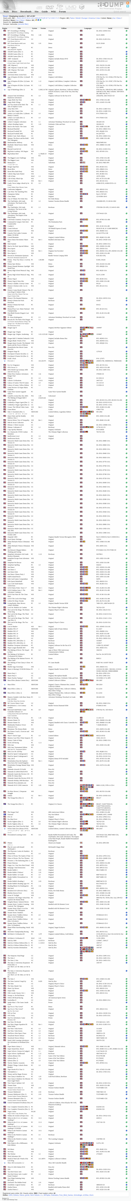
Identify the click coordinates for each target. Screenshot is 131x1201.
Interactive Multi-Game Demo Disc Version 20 (19, 471)
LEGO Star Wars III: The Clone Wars (18, 595)
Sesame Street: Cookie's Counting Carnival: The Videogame (18, 905)
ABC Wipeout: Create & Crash (17, 68)
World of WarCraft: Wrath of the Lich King (18, 1160)
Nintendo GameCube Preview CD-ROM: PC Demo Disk (19, 775)
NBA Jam (11, 745)
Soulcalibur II (12, 1000)
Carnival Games (13, 181)
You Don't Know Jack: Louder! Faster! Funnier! (17, 1175)
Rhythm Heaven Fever (15, 893)
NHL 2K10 (11, 759)
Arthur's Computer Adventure (17, 122)
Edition (63, 28)
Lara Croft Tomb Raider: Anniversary (15, 585)
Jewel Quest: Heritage (14, 539)
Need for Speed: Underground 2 (18, 754)
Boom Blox (11, 169)
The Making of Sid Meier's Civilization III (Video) (16, 655)
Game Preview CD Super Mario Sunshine (18, 388)
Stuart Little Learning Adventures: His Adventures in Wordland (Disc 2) (18, 1042)
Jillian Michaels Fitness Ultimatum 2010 (19, 543)
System (34, 28)
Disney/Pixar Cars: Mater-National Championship (19, 310)
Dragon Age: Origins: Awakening (18, 334)
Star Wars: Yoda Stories (15, 1029)
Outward (10, 814)
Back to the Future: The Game (17, 126)
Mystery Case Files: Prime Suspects (19, 738)
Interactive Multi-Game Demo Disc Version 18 (19, 463)
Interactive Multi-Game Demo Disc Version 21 (19, 475)
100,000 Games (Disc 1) (15, 52)
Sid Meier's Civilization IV (16, 938)
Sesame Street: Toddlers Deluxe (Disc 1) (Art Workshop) (18, 916)
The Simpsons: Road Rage (16, 956)
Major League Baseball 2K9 (16, 648)
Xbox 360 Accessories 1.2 (16, 1163)
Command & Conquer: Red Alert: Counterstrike (18, 223)
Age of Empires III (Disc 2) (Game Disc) (19, 82)
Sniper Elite (11, 991)
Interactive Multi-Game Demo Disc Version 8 (19, 521)
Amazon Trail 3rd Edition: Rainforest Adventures (16, 97)
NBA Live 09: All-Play (15, 751)
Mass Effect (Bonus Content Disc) (18, 680)
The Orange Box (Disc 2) (16, 798)
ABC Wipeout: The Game (16, 70)
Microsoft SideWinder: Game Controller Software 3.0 (18, 712)
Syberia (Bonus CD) (14, 1056)
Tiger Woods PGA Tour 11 (16, 1069)
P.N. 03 (10, 817)
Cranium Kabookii (13, 231)
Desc (119, 18)
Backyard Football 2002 (15, 134)
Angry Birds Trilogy (14, 102)
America (92, 18)
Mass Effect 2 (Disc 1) (15, 689)
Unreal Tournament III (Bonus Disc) (19, 1103)
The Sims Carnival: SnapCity (17, 981)
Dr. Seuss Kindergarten (15, 317)
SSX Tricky (11, 1015)
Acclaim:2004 (12, 72)
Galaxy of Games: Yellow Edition (18, 385)
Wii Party (11, 1152)
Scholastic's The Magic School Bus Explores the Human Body (19, 899)
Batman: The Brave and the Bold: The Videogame (18, 139)
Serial (110, 28)
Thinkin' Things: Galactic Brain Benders (18, 1066)
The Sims (11, 984)
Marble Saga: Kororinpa (15, 667)
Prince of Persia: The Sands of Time (19, 856)
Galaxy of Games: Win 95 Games (18, 383)
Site (37, 11)
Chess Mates (12, 196)
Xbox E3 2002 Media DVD (16, 1167)
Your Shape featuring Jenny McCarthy (16, 1179)
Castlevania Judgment (14, 189)
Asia (98, 18)
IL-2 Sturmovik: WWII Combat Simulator (18, 433)
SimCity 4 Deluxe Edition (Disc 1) (18, 943)
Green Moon (12, 409)
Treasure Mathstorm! (14, 1092)
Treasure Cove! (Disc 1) (16, 1089)
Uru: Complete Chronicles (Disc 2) (19, 1109)
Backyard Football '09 (14, 131)
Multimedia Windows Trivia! (17, 726)
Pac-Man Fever (12, 819)
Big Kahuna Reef (13, 154)
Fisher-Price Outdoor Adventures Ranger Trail (18, 375)
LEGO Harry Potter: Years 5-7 (17, 588)
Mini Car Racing (13, 718)
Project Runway (13, 863)
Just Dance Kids (13, 572)
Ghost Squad (12, 400)
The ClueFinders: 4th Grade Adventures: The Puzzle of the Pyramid (17, 203)
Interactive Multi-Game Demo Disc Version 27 (19, 488)
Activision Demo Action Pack (17, 75)
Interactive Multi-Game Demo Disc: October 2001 (19, 534)
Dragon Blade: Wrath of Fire (17, 341)
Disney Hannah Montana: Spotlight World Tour (19, 267)
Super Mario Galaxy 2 (15, 1046)
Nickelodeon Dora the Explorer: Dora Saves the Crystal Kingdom (18, 762)
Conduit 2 (11, 226)
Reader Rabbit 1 (13, 870)
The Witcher (11, 1154)
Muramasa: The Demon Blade (17, 729)
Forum (62, 11)
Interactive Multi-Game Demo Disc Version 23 (19, 479)
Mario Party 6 (12, 676)
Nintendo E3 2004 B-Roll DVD (18, 772)
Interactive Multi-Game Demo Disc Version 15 (19, 458)
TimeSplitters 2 (12, 1072)
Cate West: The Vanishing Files (17, 192)
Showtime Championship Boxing (18, 932)
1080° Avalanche (13, 59)
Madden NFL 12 (13, 636)
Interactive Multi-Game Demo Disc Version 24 (19, 483)
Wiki (53, 11)
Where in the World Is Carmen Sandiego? (17, 1131)
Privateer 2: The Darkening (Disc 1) (19, 861)
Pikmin (10, 844)
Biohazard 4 (12, 163)
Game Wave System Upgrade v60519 (17, 393)
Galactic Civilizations (14, 380)
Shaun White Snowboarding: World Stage (19, 928)
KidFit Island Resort (14, 577)
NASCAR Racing (13, 743)
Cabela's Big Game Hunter (16, 174)
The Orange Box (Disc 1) (16, 804)
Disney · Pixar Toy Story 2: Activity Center (19, 261)
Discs (14, 11)
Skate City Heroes (13, 988)
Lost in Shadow (12, 626)
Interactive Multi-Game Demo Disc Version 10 (19, 442)
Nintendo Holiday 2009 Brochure (18, 780)
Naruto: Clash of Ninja (15, 740)
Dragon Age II (12, 328)
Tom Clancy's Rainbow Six (16, 1076)
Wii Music (11, 1149)
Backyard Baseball (13, 129)
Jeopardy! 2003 (12, 537)
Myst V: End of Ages (14, 736)
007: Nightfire (15, 48)
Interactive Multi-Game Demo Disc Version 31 (19, 496)
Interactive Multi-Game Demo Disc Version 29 (19, 492)
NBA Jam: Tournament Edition (17, 748)
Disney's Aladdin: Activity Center (18, 283)
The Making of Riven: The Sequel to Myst (18, 651)
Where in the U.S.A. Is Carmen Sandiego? (17, 1119)
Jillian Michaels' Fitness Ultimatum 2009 (19, 547)
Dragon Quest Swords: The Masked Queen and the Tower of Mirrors (19, 344)
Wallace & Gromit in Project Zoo (18, 1116)
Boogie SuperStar (13, 167)
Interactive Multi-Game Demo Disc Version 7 (19, 517)
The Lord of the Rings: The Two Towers (18, 623)
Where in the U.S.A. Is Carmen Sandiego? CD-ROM (17, 1127)
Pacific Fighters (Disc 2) (15, 824)
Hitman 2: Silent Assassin (16, 425)
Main (6, 11)
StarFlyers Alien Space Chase (17, 1033)
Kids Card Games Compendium (18, 579)
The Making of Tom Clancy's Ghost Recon (19, 663)
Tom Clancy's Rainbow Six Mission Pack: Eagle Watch (19, 1080)
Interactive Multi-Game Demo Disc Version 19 (19, 467)
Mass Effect (11, 684)
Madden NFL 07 (13, 629)
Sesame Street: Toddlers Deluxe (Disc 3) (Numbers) (18, 924)
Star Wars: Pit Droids (14, 1022)
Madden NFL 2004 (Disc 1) (16, 641)
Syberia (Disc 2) (13, 1061)
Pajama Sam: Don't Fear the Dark (18, 826)
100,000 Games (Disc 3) (15, 56)
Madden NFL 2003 (14, 638)
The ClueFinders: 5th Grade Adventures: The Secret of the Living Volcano (17, 209)
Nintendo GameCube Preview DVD (19, 778)
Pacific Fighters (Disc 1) (15, 821)
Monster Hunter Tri (14, 720)
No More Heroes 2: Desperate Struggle (17, 792)
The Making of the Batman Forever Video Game (19, 659)
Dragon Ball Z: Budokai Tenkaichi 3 (19, 338)
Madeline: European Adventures (18, 645)
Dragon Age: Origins (14, 332)
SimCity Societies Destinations (17, 948)
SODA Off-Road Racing (15, 998)
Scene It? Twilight (13, 895)
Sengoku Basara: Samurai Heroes (18, 902)
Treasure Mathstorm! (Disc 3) (18, 1095)
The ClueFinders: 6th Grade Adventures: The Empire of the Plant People (17, 215)
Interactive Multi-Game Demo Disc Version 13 (19, 454)
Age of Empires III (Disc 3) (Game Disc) (19, 86)
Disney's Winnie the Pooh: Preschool (16, 301)
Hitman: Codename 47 (15, 427)
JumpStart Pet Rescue (14, 562)
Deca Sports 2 (12, 253)
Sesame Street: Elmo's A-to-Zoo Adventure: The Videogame (18, 909)
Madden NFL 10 (13, 634)
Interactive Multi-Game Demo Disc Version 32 (19, 500)
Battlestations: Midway (15, 142)
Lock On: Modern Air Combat (17, 607)
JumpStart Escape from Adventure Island (18, 559)
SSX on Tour (12, 1013)
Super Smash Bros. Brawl (16, 1049)
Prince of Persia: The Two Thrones (18, 858)
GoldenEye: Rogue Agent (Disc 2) (18, 405)
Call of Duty (11, 176)
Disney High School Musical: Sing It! (18, 271)
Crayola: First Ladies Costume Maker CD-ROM (17, 234)
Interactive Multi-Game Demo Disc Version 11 (19, 446)
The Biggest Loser (13, 160)
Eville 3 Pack (12, 358)
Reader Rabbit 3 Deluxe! (15, 872)
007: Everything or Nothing (18, 32)
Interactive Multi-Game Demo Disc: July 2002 (19, 529)
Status (126, 28)
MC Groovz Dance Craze (16, 703)
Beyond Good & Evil (14, 149)
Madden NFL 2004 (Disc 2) (16, 643)
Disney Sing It (12, 279)
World (78, 18)
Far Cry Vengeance (14, 365)
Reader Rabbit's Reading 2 (16, 881)
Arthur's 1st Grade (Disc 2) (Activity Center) (16, 119)
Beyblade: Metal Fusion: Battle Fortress (17, 146)
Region (4, 28)
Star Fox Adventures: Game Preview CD (16, 1019)
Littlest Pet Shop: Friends (16, 601)
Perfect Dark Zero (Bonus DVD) (19, 830)
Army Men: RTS (13, 109)
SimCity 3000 (12, 940)
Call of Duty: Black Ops (15, 178)
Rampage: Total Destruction (16, 868)
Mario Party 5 (12, 673)
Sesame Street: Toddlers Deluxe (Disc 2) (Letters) (18, 920)
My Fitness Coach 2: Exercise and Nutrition (18, 732)
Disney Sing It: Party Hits (16, 281)
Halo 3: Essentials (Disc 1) (17, 413)
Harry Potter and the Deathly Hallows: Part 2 (17, 417)
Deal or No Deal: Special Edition (18, 246)
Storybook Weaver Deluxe (16, 1036)
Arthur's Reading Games (15, 124)
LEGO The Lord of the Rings (17, 599)
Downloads (26, 11)
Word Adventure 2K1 (14, 1156)
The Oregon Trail (13, 812)
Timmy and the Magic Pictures (17, 1074)
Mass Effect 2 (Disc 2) (15, 693)
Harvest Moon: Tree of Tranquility (18, 420)
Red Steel (11, 888)
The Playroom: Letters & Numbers (18, 851)
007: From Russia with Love (17, 40)
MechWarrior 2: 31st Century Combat (17, 706)
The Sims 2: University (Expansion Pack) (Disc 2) (19, 974)
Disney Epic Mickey (14, 264)
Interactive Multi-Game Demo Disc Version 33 (19, 504)
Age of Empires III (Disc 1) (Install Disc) (19, 78)
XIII (9, 1169)
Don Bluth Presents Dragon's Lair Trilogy (18, 314)
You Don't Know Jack (14, 1172)
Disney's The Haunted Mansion (17, 298)
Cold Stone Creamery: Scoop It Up (19, 219)
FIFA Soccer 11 (12, 367)
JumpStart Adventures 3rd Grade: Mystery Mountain (18, 555)
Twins (72, 18)
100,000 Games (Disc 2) (15, 54)
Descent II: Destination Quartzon (18, 256)
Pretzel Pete (11, 853)
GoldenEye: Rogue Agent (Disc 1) (18, 402)
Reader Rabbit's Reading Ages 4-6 (18, 884)
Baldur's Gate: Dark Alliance (17, 136)
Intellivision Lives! (14, 436)
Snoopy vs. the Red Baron (16, 995)
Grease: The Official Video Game (18, 407)
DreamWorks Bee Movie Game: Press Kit (18, 348)
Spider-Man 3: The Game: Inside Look (18, 1003)
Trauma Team (12, 1085)
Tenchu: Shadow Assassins (16, 1063)
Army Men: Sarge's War (15, 111)
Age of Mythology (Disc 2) (16, 90)
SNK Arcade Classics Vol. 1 (16, 993)
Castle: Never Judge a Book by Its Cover (18, 185)
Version (43, 28)
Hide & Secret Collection (16, 422)
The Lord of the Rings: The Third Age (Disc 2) (18, 619)
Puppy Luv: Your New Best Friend (18, 865)
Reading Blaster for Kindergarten (18, 886)
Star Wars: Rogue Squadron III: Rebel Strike (17, 1025)
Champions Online (13, 194)
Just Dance (11, 567)
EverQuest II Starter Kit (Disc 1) (18, 354)
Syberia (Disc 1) (13, 1058)
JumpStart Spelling (14, 565)
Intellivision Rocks (14, 438)
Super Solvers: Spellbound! (16, 1053)
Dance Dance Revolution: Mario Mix (18, 241)
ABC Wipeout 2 (13, 65)
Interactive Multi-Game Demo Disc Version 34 (19, 509)
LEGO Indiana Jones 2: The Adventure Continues (16, 591)
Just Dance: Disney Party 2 (16, 574)
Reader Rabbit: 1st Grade (16, 875)
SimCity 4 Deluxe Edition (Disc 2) (18, 945)
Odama (10, 795)
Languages (88, 28)
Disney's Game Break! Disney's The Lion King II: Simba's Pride (19, 293)
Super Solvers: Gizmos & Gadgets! (19, 1051)
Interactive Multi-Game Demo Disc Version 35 (19, 513)
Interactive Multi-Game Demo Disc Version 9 (19, 525)
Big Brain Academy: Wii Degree (18, 151)
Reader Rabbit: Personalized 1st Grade (18, 878)
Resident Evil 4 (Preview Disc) (17, 891)
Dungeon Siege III (13, 351)
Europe (84, 18)
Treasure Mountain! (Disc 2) (17, 1099)
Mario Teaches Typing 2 (15, 678)
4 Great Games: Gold (19, 62)
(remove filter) (23, 24)
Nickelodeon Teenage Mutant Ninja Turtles (19, 766)
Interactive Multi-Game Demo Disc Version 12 (19, 450)
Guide (45, 11)
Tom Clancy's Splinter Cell (16, 1083)
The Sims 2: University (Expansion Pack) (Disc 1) (19, 965)
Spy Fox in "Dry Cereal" (15, 1007)
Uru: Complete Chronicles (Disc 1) (19, 1107)
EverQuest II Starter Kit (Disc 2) (18, 356)
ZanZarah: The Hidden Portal (17, 1182)
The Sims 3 (11, 979)
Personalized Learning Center (17, 835)
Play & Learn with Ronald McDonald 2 (16, 848)
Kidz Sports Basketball (15, 581)
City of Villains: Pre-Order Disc (18, 199)
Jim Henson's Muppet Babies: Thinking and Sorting (17, 551)
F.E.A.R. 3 (11, 361)
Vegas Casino (17, 1112)
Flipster (10, 378)
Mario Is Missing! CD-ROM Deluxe (19, 669)
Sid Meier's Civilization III (16, 934)
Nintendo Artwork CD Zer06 (17, 769)
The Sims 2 (11, 958)
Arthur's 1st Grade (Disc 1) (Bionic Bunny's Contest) (19, 114)
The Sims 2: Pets (13, 960)
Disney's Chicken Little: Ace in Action (17, 287)
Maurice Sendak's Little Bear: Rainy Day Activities (19, 699)
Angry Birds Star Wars (15, 100)
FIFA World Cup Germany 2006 (18, 371)
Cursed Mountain (13, 237)
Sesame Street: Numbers (15, 913)
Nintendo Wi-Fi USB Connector (18, 785)
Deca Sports (11, 248)
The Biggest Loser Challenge (17, 158)
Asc (114, 18)
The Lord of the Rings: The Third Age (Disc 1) (18, 615)
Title (19, 28)
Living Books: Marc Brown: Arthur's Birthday (16, 604)
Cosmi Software (13, 228)
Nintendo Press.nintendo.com (17, 783)
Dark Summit (12, 244)
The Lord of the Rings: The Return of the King (18, 611)
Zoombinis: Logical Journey (16, 1185)
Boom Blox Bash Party (15, 171)
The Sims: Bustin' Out (15, 986)
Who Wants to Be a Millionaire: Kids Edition (18, 1144)
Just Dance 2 (12, 570)
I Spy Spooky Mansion (15, 430)
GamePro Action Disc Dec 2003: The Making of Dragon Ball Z (18, 397)
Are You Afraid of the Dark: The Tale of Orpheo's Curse (18, 105)
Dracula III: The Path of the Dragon (19, 322)
